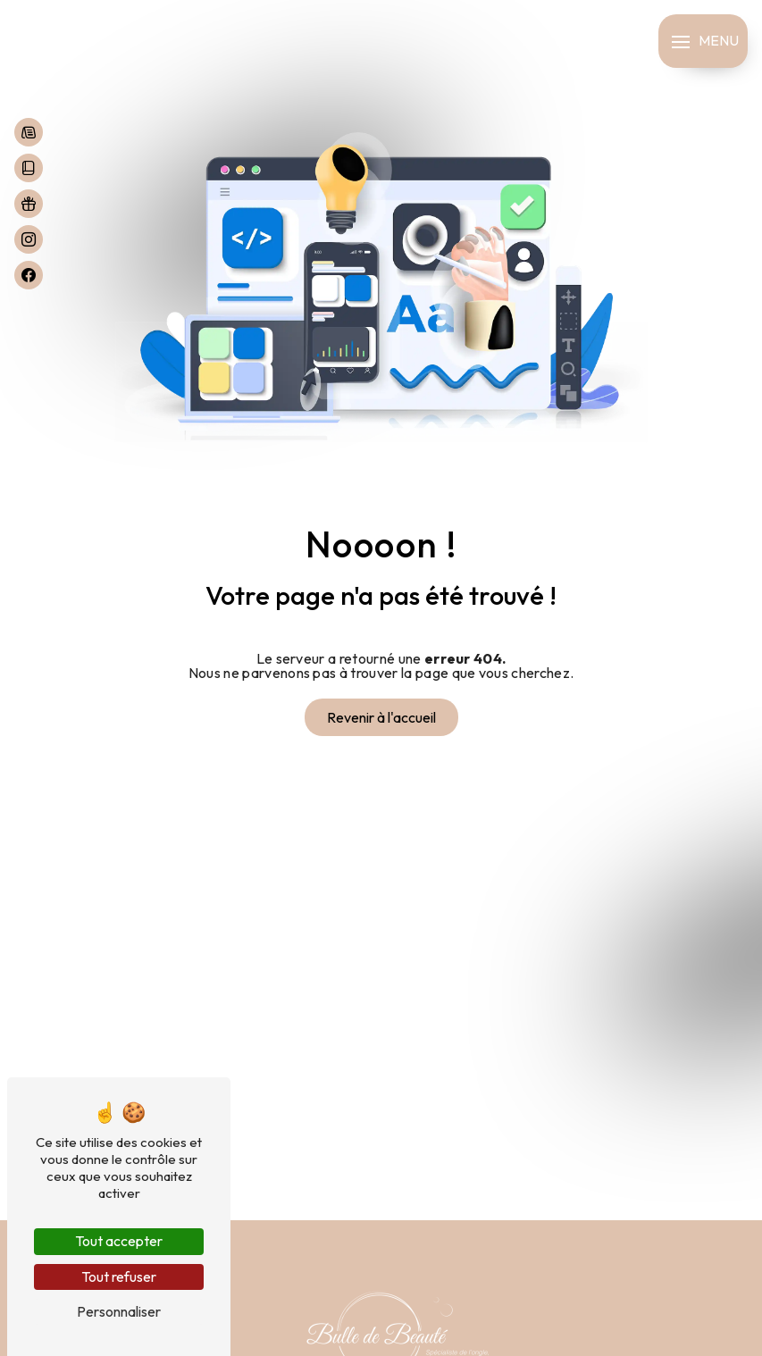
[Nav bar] (703, 41)
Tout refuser (118, 1276)
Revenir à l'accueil (381, 717)
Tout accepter (119, 1241)
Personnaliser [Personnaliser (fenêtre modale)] (119, 1311)
